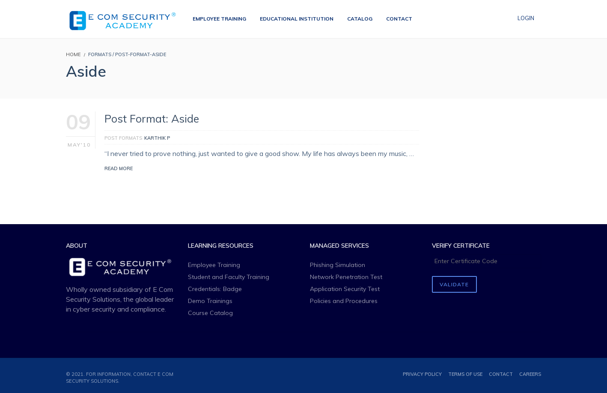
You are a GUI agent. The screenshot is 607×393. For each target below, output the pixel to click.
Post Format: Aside (151, 118)
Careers (530, 374)
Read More (118, 168)
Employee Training (214, 265)
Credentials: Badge (215, 289)
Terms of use (465, 374)
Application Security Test (345, 289)
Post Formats (123, 138)
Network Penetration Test (346, 277)
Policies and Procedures (344, 301)
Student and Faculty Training (228, 277)
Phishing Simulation (337, 265)
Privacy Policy (422, 374)
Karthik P (157, 138)
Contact (501, 374)
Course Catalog (210, 313)
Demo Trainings (210, 301)
